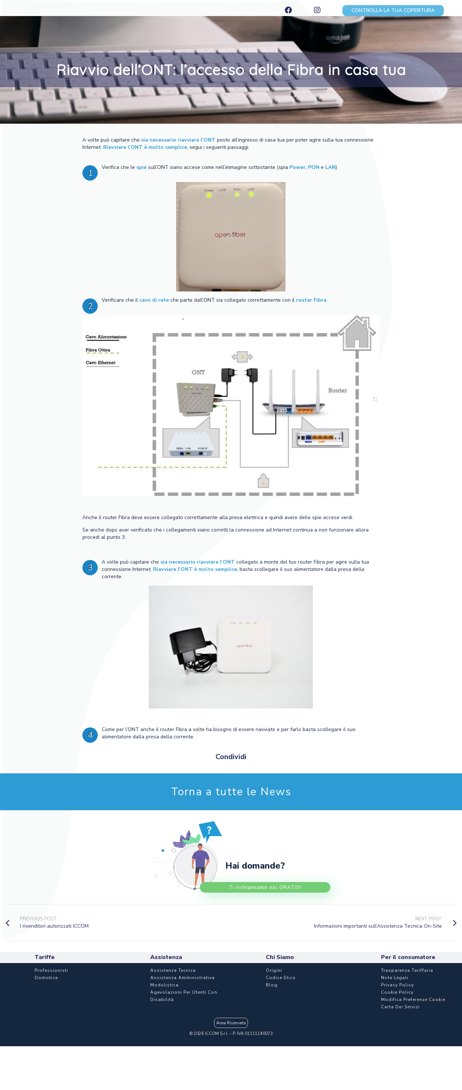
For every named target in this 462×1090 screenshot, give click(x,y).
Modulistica (164, 985)
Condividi (231, 757)
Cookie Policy (397, 992)
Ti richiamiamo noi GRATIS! (265, 887)
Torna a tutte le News (231, 791)
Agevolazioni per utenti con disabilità (183, 995)
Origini (274, 970)
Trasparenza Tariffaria (407, 970)
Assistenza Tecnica (173, 970)
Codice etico (281, 978)
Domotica (46, 978)
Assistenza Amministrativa (182, 978)
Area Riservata (231, 1023)
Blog (271, 985)
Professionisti (51, 970)
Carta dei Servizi (400, 1007)
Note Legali (394, 978)
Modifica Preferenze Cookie (413, 999)
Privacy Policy (397, 985)
